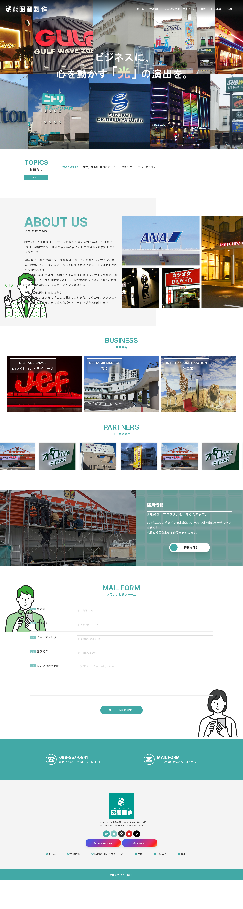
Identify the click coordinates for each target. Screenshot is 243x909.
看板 (200, 9)
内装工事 (214, 9)
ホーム (130, 9)
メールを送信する (123, 735)
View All (36, 177)
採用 (229, 9)
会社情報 (146, 9)
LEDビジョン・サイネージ (175, 9)
